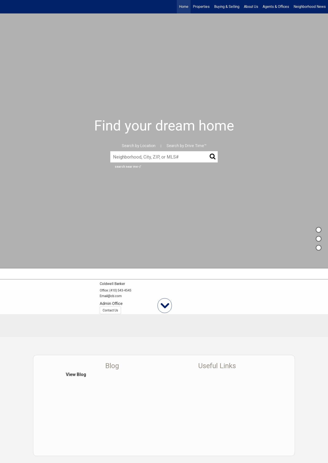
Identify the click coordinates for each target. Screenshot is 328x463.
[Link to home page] (5, 6)
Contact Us (110, 310)
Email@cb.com (111, 296)
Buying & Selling (226, 6)
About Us (251, 6)
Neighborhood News (310, 6)
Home (183, 6)
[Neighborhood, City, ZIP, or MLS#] (164, 156)
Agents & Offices (276, 6)
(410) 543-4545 (120, 290)
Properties (201, 6)
